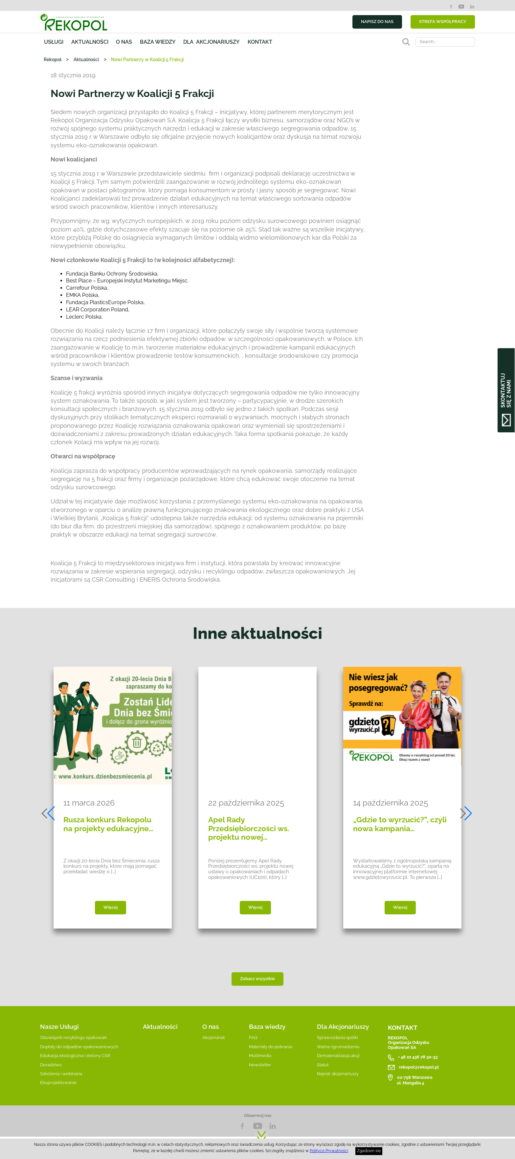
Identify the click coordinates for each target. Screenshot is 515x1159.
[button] (49, 813)
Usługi (53, 42)
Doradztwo (51, 1064)
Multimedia (260, 1055)
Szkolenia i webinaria (61, 1073)
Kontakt (260, 42)
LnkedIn (273, 1126)
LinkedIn (472, 7)
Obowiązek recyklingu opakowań (73, 1037)
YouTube (461, 7)
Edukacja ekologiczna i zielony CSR (75, 1055)
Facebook (450, 7)
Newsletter (260, 1064)
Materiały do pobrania (270, 1046)
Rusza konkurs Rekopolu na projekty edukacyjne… (108, 824)
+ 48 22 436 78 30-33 (417, 1057)
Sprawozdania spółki (337, 1037)
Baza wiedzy (158, 42)
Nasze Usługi (59, 1026)
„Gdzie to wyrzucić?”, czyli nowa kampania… (400, 824)
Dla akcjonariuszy (211, 42)
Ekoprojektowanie (58, 1082)
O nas (124, 42)
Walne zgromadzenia (338, 1046)
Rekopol (52, 59)
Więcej (110, 907)
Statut (322, 1064)
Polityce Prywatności (329, 1150)
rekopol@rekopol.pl (419, 1067)
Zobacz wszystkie (257, 978)
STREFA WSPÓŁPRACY (442, 21)
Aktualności (89, 42)
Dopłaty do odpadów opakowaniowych (79, 1046)
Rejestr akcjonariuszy (338, 1073)
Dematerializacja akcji (338, 1055)
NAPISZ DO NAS (377, 21)
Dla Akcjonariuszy (343, 1026)
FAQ (253, 1037)
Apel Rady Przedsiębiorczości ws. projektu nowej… (248, 828)
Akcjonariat (213, 1037)
